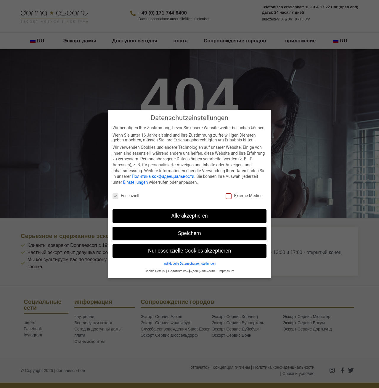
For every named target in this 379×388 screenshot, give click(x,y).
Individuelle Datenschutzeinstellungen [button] (189, 264)
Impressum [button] (226, 271)
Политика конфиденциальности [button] (192, 271)
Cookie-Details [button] (155, 271)
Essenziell (126, 195)
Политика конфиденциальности (163, 176)
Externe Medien (244, 195)
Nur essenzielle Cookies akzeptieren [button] (189, 251)
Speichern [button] (189, 233)
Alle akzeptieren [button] (189, 216)
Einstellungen (135, 182)
